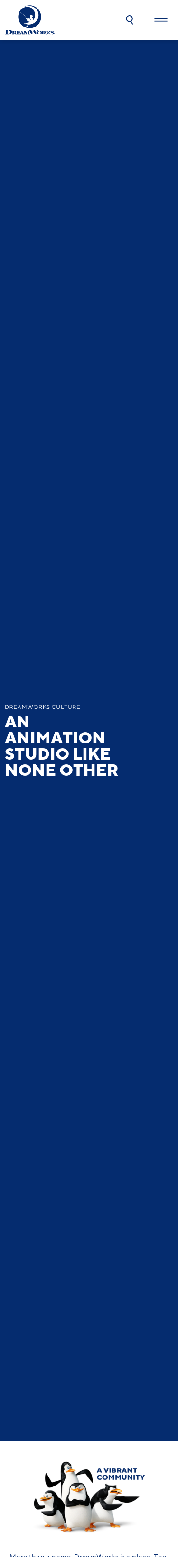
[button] (129, 20)
